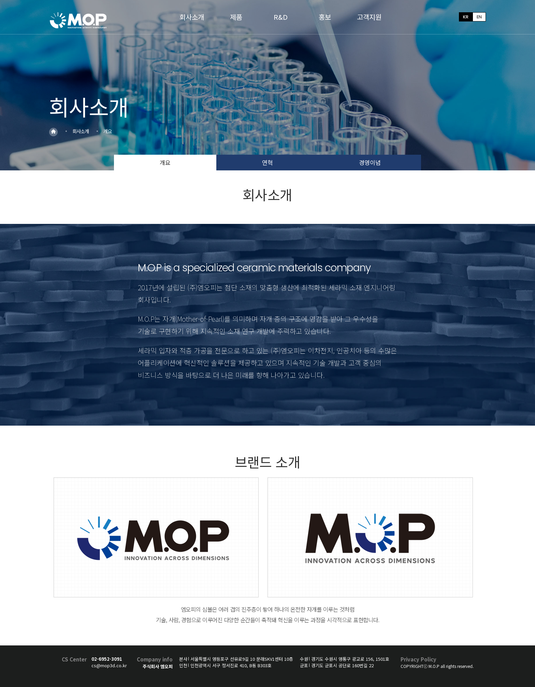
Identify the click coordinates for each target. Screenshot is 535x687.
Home (53, 131)
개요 (165, 162)
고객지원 (369, 17)
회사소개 (191, 17)
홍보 (325, 17)
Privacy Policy (418, 659)
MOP (79, 20)
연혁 (267, 162)
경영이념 (370, 162)
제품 (236, 17)
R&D (281, 17)
